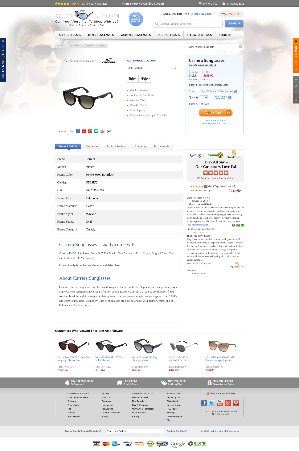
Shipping (72, 401)
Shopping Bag (235, 3)
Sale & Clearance (140, 405)
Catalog (135, 416)
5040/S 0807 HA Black (202, 65)
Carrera (89, 45)
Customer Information (78, 397)
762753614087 (95, 190)
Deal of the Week (140, 397)
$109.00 (208, 75)
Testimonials (107, 405)
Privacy (105, 416)
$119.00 (206, 72)
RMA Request (74, 416)
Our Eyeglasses (169, 35)
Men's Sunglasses (101, 35)
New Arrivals (138, 401)
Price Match (73, 405)
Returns (71, 412)
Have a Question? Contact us (215, 123)
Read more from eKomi (197, 224)
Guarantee (107, 401)
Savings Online (174, 405)
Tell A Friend (107, 409)
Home (60, 45)
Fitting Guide (173, 401)
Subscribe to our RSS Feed (223, 393)
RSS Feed (172, 409)
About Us (225, 35)
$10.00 (205, 79)
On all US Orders (143, 3)
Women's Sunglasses (136, 35)
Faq (69, 409)
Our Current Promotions (143, 409)
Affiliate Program (174, 416)
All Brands (74, 45)
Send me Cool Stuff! (177, 431)
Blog (169, 420)
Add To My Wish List (216, 120)
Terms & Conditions (111, 412)
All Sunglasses (70, 35)
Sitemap (170, 412)
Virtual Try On (173, 397)
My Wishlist (210, 3)
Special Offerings (199, 35)
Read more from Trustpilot (199, 263)
